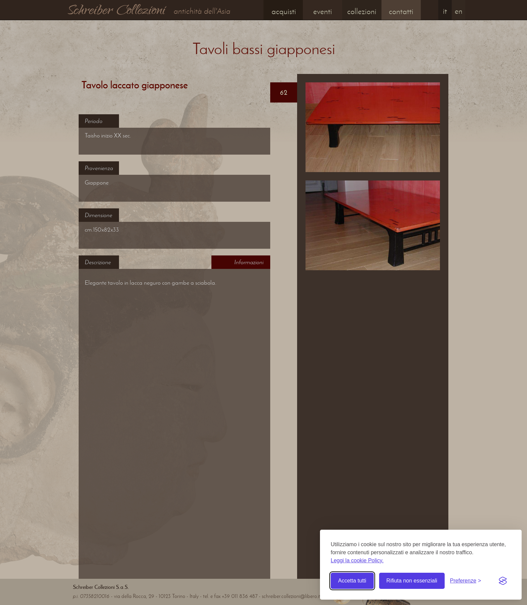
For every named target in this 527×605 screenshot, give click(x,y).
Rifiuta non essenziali (412, 580)
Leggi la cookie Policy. (357, 560)
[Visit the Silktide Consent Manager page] (503, 581)
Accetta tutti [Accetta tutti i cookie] (352, 580)
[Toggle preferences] (465, 581)
